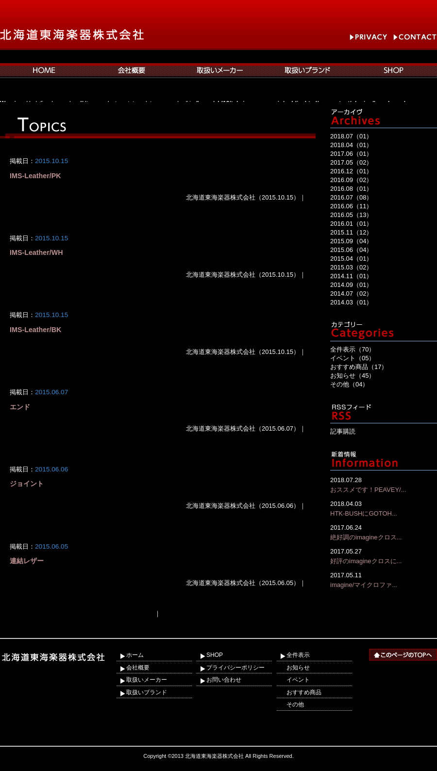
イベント (298, 679)
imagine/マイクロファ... (383, 579)
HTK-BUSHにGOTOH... (383, 508)
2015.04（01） (351, 258)
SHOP (214, 655)
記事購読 (342, 431)
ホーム (135, 655)
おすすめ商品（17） (358, 367)
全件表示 (298, 655)
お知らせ (298, 667)
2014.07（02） (351, 293)
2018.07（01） (351, 136)
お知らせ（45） (352, 375)
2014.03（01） (351, 302)
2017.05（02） (351, 162)
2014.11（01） (351, 276)
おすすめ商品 (303, 692)
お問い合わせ (223, 679)
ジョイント (27, 483)
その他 (295, 704)
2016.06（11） (351, 206)
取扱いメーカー (146, 679)
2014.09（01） (351, 285)
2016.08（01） (351, 188)
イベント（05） (352, 358)
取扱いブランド (146, 692)
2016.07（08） (351, 197)
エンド (20, 407)
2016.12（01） (351, 171)
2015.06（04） (351, 250)
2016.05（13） (351, 215)
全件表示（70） (352, 349)
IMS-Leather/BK (35, 330)
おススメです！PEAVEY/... (383, 484)
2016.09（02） (351, 180)
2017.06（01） (351, 154)
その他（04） (349, 384)
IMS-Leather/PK (35, 176)
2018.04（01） (351, 145)
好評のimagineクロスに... (383, 556)
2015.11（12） (351, 232)
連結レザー (27, 561)
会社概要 (138, 667)
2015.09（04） (351, 241)
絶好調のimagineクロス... (383, 532)
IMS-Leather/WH (36, 252)
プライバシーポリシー (235, 667)
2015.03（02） (351, 267)
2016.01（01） (351, 223)
